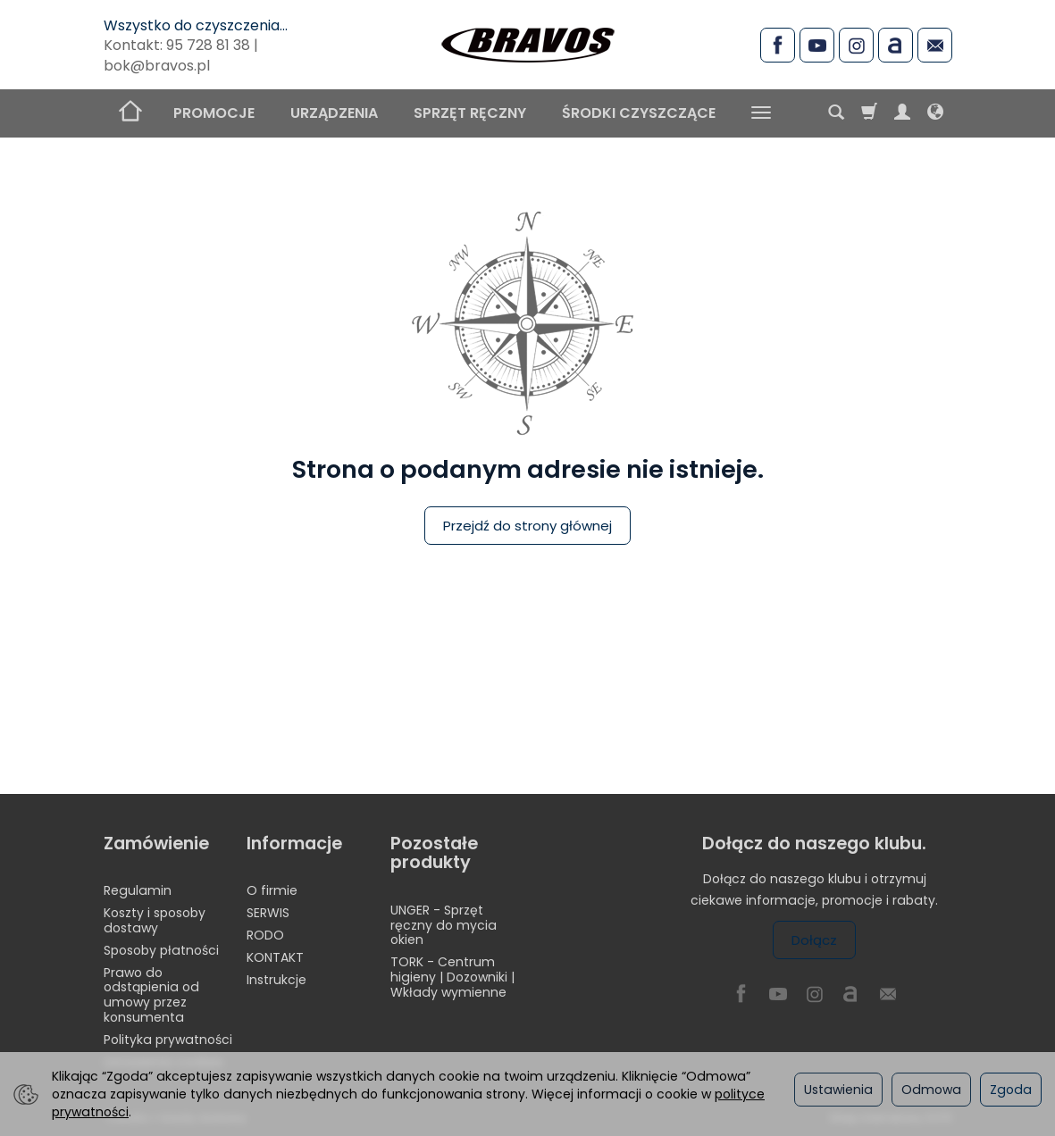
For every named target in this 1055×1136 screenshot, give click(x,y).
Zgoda (1011, 1089)
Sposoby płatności (161, 950)
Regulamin (138, 890)
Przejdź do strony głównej (527, 525)
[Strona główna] (528, 42)
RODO (265, 935)
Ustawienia (838, 1089)
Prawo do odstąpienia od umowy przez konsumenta (151, 995)
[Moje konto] (902, 113)
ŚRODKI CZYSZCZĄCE (639, 113)
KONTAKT (275, 957)
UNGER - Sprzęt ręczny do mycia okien (443, 925)
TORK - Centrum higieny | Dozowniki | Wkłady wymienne (452, 977)
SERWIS (268, 913)
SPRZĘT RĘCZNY (470, 113)
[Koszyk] (869, 113)
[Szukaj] (836, 113)
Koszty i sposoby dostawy (154, 920)
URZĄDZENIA (334, 113)
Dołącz (814, 940)
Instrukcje (276, 980)
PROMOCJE (214, 113)
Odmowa (931, 1089)
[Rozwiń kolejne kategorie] (761, 113)
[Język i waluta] (935, 113)
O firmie (272, 890)
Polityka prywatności (168, 1039)
